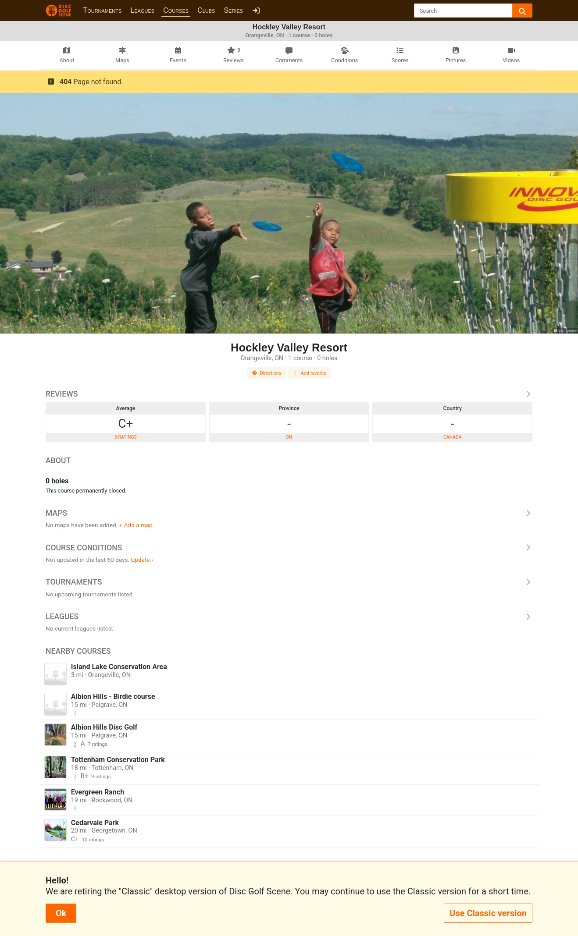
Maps (289, 513)
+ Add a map (136, 524)
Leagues (142, 10)
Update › (142, 559)
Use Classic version (488, 913)
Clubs (206, 10)
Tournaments (102, 10)
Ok (61, 913)
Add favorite (310, 373)
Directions (267, 373)
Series (233, 10)
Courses (176, 10)
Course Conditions (289, 547)
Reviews (289, 394)
